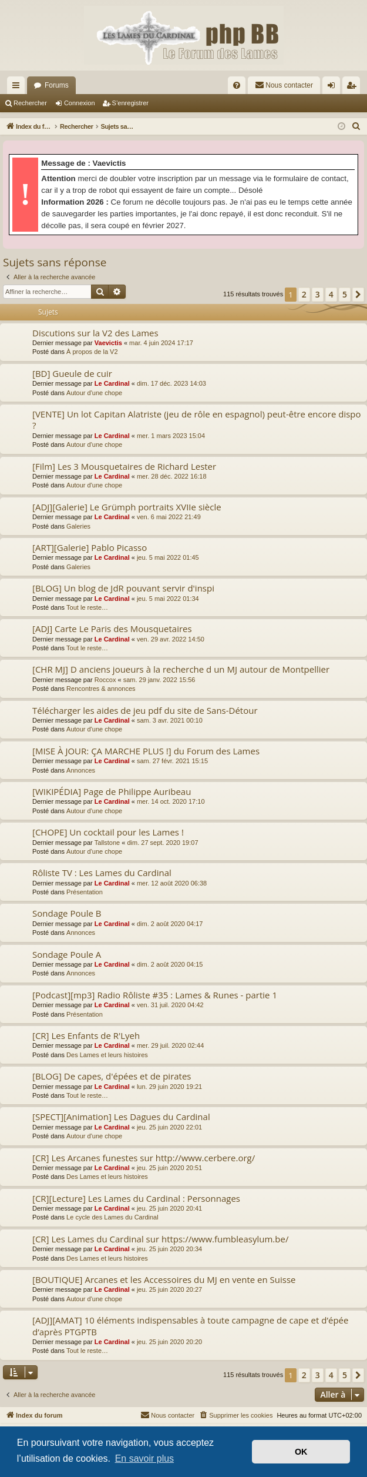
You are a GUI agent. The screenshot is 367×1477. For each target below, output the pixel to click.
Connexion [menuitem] (334, 87)
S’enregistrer (130, 102)
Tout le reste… (87, 607)
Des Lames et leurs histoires (107, 1054)
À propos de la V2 (91, 351)
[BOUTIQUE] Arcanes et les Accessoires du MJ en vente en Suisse (164, 1279)
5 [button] (344, 294)
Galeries (78, 526)
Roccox (105, 679)
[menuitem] (236, 85)
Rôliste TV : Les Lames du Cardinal (101, 872)
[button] (358, 295)
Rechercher (30, 102)
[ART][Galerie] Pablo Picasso (89, 547)
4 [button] (331, 294)
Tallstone (107, 842)
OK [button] (301, 1451)
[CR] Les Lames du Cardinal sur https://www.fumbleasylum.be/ (160, 1239)
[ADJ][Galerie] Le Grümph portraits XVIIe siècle (126, 507)
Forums (57, 85)
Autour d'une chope (94, 392)
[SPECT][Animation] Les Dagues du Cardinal (121, 1116)
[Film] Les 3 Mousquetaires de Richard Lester (124, 466)
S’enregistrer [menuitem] (354, 87)
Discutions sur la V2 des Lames (95, 333)
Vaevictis (108, 342)
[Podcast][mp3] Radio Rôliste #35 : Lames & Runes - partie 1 (154, 995)
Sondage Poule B (66, 913)
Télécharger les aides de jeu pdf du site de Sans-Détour (145, 710)
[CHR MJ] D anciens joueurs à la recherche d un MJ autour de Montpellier (180, 669)
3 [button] (317, 294)
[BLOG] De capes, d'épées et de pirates (111, 1076)
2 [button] (304, 294)
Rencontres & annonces (100, 688)
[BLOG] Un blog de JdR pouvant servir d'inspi (123, 588)
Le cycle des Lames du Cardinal (112, 1217)
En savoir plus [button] (144, 1458)
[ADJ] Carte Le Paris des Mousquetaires (112, 628)
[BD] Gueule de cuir (72, 373)
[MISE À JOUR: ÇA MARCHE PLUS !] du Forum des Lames (146, 751)
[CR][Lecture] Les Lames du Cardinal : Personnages (136, 1198)
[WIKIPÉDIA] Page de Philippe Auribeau (111, 791)
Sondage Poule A (66, 954)
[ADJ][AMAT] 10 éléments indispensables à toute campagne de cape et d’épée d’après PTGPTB (190, 1325)
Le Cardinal (112, 383)
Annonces (80, 770)
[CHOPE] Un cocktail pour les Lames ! (108, 832)
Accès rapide (18, 87)
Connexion (79, 102)
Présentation (84, 891)
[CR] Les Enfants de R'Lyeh (86, 1035)
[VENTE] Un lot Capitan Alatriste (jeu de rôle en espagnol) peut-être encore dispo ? (196, 419)
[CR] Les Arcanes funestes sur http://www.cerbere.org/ (143, 1158)
